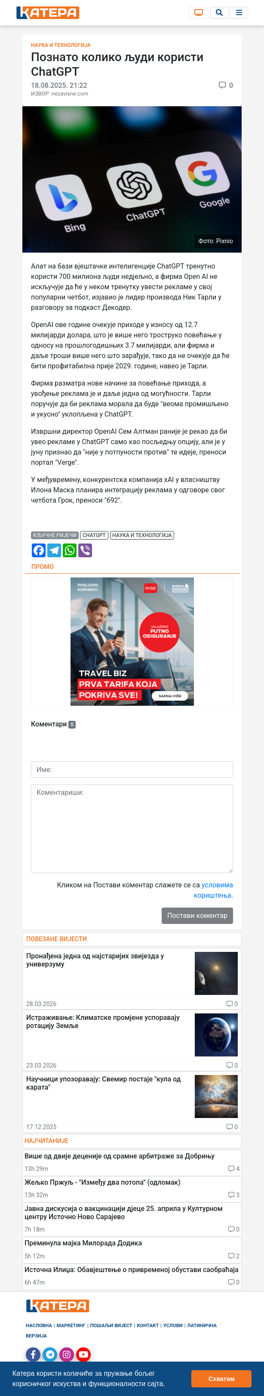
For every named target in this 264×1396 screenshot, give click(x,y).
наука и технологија (142, 535)
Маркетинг (71, 1325)
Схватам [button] (222, 1378)
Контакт (148, 1325)
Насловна (39, 1325)
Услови (173, 1325)
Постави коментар (197, 915)
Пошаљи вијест (111, 1325)
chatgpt (94, 535)
